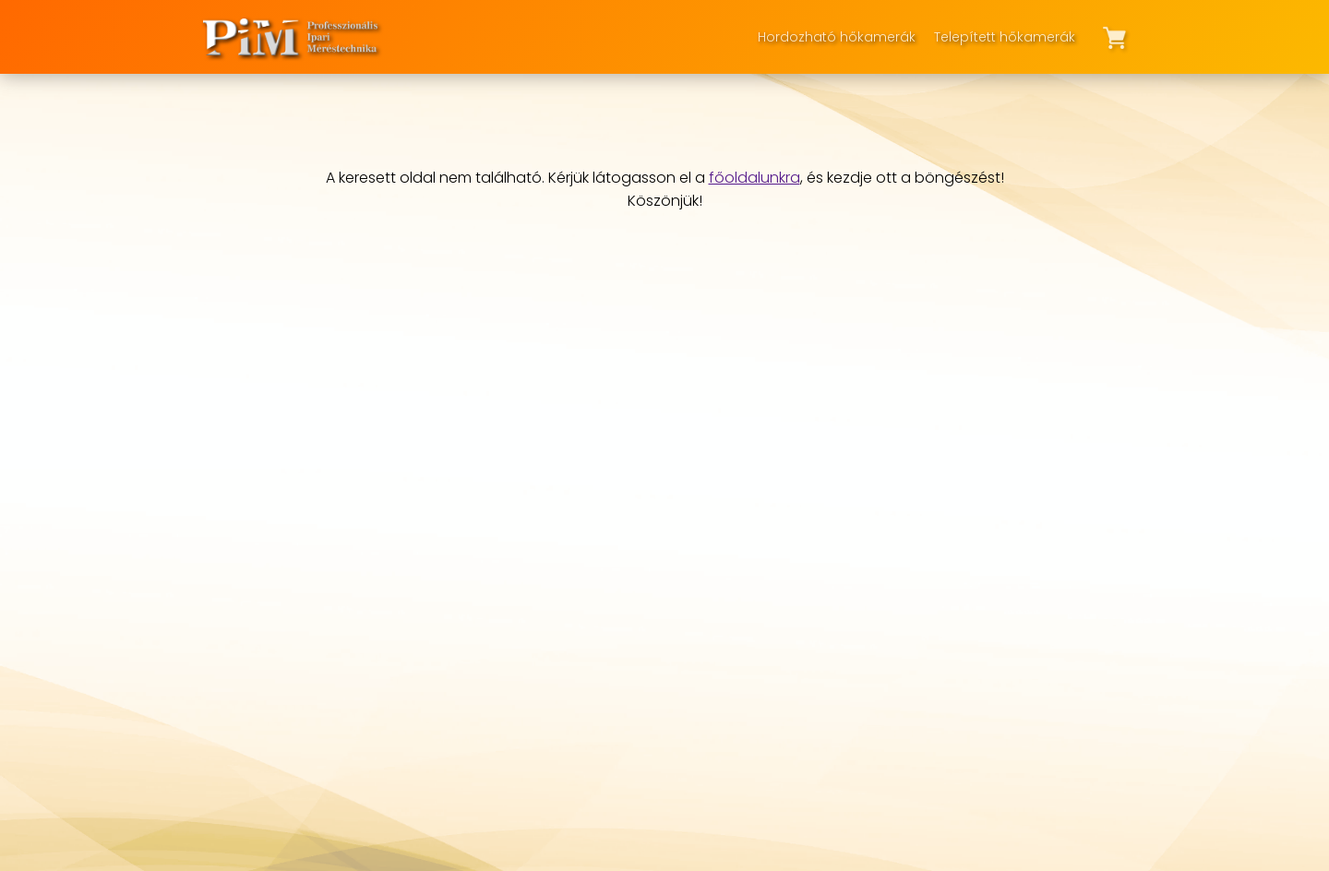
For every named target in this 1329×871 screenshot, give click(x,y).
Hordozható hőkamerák (837, 37)
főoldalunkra (754, 177)
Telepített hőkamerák (1004, 37)
